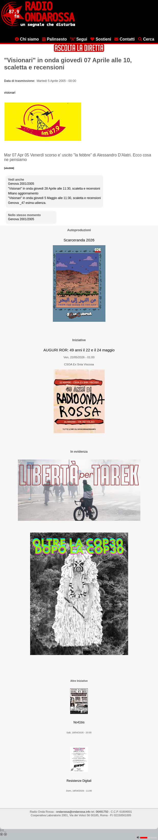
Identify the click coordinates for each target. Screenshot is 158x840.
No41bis (79, 722)
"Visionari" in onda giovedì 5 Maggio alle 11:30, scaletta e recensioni (54, 198)
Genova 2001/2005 (21, 184)
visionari (9, 92)
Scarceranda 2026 (79, 240)
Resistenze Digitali (79, 781)
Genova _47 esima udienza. (27, 203)
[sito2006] (9, 168)
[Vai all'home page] (38, 26)
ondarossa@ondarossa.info (73, 811)
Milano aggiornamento (23, 193)
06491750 (102, 811)
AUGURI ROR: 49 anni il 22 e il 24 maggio (79, 350)
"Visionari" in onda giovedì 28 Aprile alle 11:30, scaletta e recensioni (54, 188)
